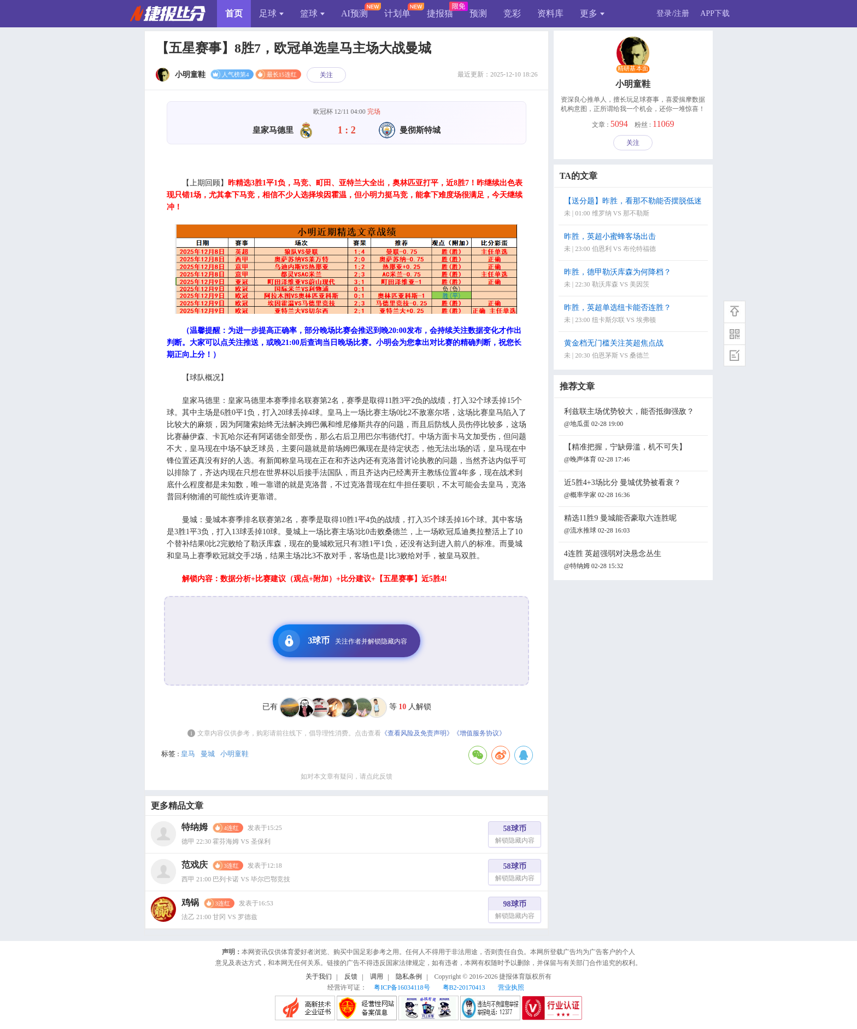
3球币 (342, 641)
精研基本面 (633, 69)
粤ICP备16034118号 (402, 987)
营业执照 (511, 987)
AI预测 (354, 13)
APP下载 (715, 13)
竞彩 (512, 13)
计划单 (397, 13)
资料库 (550, 13)
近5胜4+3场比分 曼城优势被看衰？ (634, 489)
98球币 (515, 911)
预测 (478, 13)
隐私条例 (409, 976)
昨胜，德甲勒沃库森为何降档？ (634, 279)
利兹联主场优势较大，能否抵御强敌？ (634, 418)
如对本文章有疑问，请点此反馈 (346, 776)
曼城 (208, 754)
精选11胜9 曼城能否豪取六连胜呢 (634, 525)
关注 (326, 75)
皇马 (188, 754)
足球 (271, 13)
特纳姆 (194, 827)
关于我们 (319, 976)
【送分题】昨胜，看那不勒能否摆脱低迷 (634, 208)
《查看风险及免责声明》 (417, 733)
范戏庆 (194, 864)
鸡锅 (190, 902)
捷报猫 (440, 13)
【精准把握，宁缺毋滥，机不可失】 (634, 454)
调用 (376, 976)
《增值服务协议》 (479, 733)
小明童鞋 (234, 754)
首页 (234, 13)
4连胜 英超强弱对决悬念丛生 (634, 560)
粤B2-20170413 (464, 987)
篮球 (312, 13)
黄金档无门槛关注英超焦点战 (634, 350)
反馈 (350, 976)
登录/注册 (672, 13)
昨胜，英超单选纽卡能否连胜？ (634, 314)
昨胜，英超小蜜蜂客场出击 (634, 243)
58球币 (515, 836)
